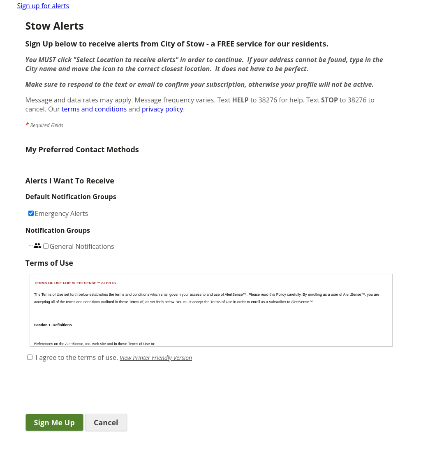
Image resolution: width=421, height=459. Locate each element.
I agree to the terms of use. (77, 357)
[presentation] (87, 389)
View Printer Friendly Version (156, 358)
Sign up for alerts (43, 5)
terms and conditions (94, 109)
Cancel (106, 422)
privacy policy (162, 109)
